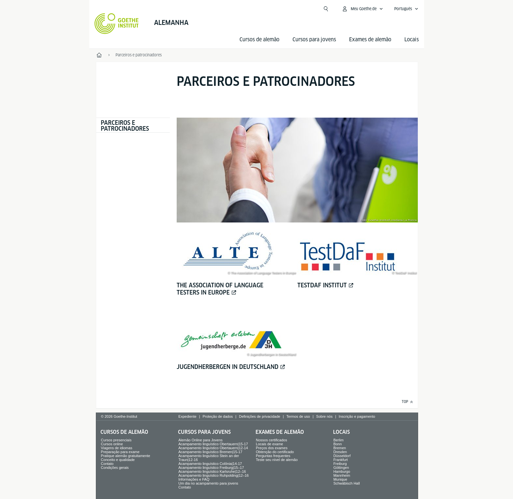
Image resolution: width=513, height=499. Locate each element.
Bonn (337, 444)
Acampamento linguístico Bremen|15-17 (210, 452)
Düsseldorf (342, 456)
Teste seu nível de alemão (277, 460)
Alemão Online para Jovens (200, 440)
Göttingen (341, 468)
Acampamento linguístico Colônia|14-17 (210, 464)
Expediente (187, 416)
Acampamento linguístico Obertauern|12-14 (213, 448)
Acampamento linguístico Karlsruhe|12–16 (212, 471)
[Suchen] (326, 9)
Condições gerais (115, 468)
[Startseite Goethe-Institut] (117, 23)
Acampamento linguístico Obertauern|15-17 (213, 444)
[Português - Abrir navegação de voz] (406, 9)
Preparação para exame (120, 452)
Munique (340, 479)
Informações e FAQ (193, 479)
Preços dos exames (272, 448)
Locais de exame (269, 444)
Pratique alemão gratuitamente (125, 456)
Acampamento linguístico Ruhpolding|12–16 (213, 475)
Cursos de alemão (259, 39)
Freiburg (340, 464)
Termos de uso (298, 416)
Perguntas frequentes (273, 456)
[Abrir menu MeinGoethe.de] (362, 9)
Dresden (340, 452)
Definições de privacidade (259, 416)
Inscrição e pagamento (357, 416)
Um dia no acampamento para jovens (208, 483)
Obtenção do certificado (275, 452)
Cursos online (112, 444)
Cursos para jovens (314, 39)
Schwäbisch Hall (346, 483)
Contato (107, 464)
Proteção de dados (218, 416)
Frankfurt (340, 460)
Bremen (339, 448)
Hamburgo (341, 471)
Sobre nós (324, 416)
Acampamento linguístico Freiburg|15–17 (211, 468)
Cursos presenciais (116, 440)
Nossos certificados (271, 440)
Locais (411, 39)
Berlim (338, 440)
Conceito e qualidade (117, 460)
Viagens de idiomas (116, 448)
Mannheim (341, 475)
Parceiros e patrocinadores (125, 125)
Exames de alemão (370, 39)
